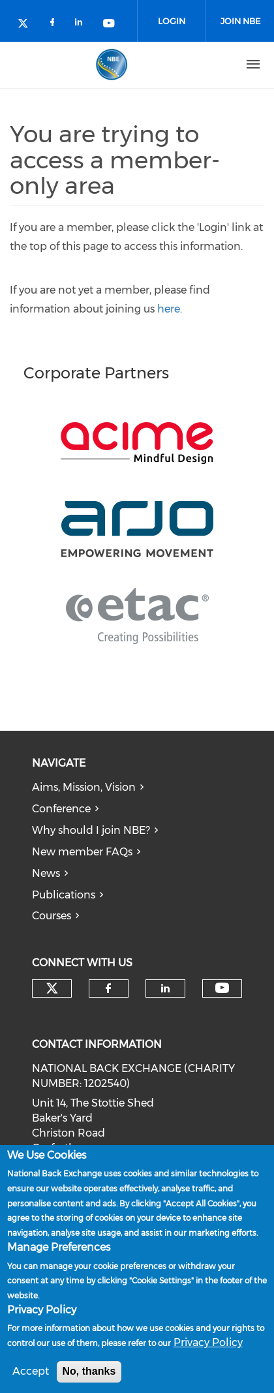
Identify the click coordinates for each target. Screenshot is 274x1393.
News (46, 873)
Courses (51, 916)
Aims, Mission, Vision (84, 787)
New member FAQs (82, 852)
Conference (61, 809)
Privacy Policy (208, 1343)
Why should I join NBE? (91, 830)
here (168, 309)
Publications (63, 895)
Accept (30, 1372)
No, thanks (89, 1371)
